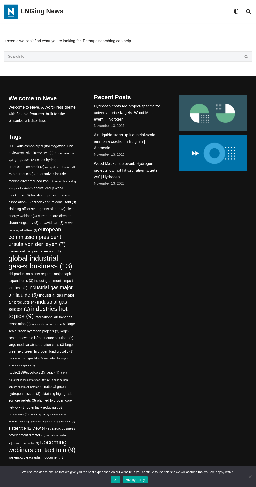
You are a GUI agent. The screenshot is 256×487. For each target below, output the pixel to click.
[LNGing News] (33, 11)
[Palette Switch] (236, 11)
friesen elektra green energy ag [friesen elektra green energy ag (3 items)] (35, 251)
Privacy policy (135, 480)
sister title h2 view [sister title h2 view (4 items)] (28, 428)
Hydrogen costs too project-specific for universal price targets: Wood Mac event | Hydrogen (127, 112)
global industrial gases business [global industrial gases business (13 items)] (40, 262)
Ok (115, 480)
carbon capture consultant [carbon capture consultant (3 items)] (54, 202)
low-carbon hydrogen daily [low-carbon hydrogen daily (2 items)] (26, 358)
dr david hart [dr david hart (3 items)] (51, 223)
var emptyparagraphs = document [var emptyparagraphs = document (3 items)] (37, 457)
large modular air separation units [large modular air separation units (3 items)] (36, 345)
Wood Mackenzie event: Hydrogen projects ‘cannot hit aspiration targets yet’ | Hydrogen (125, 170)
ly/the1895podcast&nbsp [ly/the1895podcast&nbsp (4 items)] (34, 372)
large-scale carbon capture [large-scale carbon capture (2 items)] (49, 324)
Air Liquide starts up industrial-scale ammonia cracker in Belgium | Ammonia (124, 141)
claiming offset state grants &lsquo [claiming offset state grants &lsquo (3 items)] (37, 209)
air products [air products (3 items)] (24, 174)
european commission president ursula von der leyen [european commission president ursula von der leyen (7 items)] (37, 237)
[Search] (248, 11)
